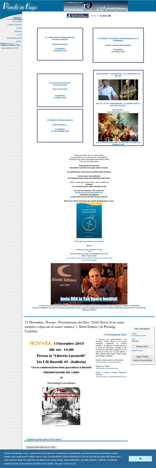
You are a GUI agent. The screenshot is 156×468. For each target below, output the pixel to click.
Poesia (19, 28)
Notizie (19, 41)
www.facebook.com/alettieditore (108, 362)
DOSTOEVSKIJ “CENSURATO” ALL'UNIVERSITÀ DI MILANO (118, 75)
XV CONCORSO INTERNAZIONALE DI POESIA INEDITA (60, 38)
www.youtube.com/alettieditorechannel (111, 377)
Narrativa (18, 31)
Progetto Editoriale (15, 25)
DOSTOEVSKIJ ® (60, 125)
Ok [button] (140, 459)
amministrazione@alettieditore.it (89, 193)
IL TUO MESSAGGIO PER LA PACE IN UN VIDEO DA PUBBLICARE (118, 143)
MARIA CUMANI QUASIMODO (118, 45)
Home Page (17, 21)
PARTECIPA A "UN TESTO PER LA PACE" (118, 111)
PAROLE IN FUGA (60, 44)
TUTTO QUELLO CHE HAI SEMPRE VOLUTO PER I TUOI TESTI (89, 255)
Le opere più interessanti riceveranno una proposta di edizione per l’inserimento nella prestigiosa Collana (89, 306)
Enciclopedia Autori (14, 38)
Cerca (19, 35)
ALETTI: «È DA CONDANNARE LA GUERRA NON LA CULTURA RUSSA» (118, 105)
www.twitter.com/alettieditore (107, 368)
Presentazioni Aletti (139, 336)
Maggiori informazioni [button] (65, 463)
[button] (126, 459)
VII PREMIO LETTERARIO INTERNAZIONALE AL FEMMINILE (118, 39)
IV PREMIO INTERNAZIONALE (60, 120)
